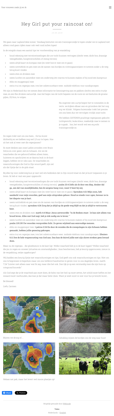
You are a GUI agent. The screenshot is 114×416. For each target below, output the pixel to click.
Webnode (67, 403)
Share (7, 393)
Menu (110, 7)
